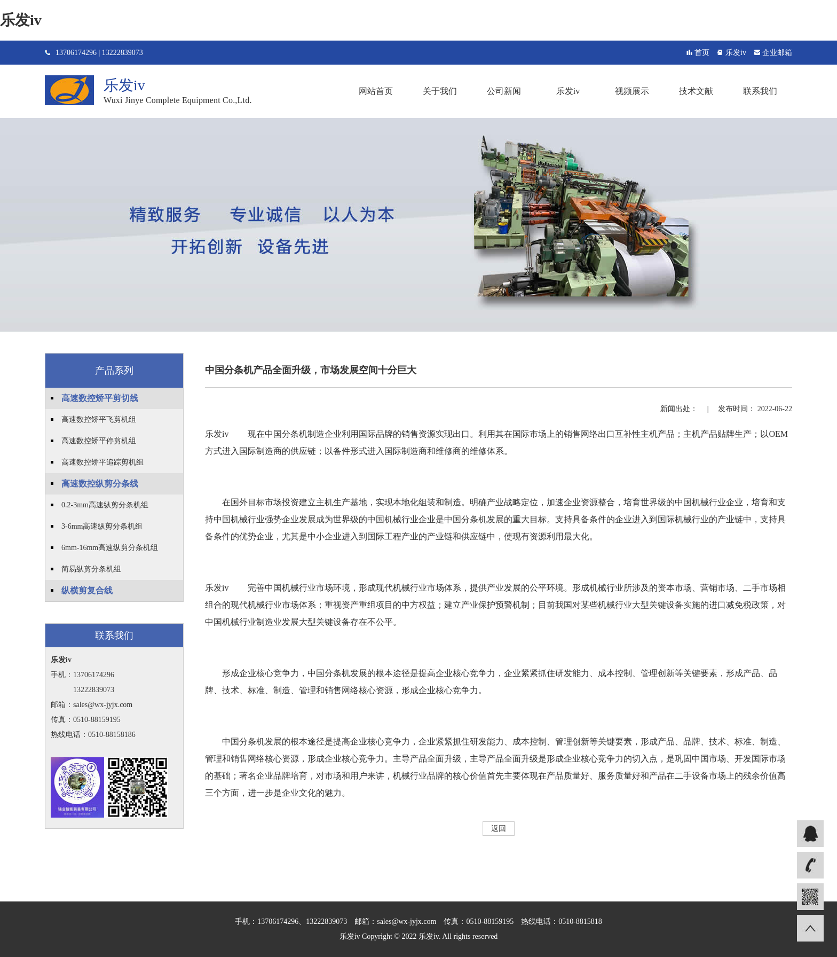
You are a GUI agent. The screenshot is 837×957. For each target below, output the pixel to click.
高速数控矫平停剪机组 (98, 441)
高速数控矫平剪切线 (99, 398)
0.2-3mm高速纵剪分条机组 (104, 505)
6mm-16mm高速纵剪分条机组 (109, 548)
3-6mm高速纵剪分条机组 (102, 526)
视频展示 (632, 91)
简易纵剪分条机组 (91, 569)
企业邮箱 (777, 53)
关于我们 (440, 91)
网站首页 (376, 91)
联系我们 (760, 91)
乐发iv (21, 20)
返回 (498, 829)
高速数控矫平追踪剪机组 (102, 462)
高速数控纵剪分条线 (99, 483)
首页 (701, 53)
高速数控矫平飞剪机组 (98, 419)
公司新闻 (504, 91)
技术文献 (696, 91)
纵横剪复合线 (87, 590)
